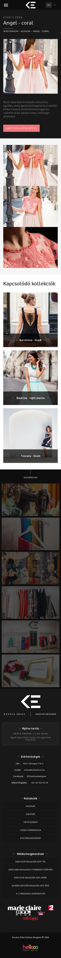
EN (55, 5)
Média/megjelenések (30, 854)
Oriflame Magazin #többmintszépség (30, 869)
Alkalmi (30, 806)
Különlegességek (30, 838)
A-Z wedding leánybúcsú (30, 893)
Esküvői (30, 814)
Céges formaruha (30, 830)
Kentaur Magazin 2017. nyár (30, 877)
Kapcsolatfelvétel (21, 128)
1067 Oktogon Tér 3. (33, 763)
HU (48, 5)
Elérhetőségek (30, 756)
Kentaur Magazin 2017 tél (30, 861)
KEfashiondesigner (36, 776)
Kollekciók (30, 798)
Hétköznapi (31, 822)
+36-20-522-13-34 (39, 782)
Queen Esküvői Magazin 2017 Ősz (30, 885)
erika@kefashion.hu (34, 770)
